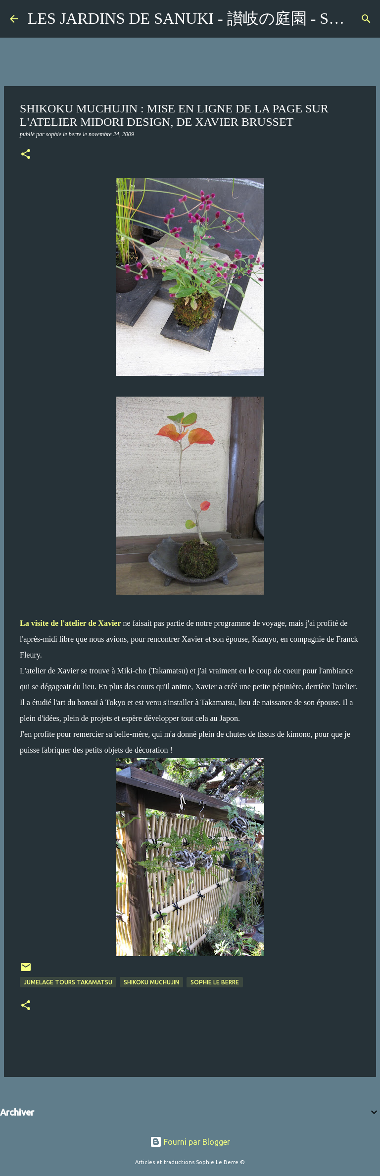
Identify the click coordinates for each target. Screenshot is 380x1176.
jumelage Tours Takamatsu (68, 982)
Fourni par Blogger (190, 1141)
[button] (26, 155)
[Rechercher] (366, 19)
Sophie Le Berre (214, 982)
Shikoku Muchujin (151, 982)
